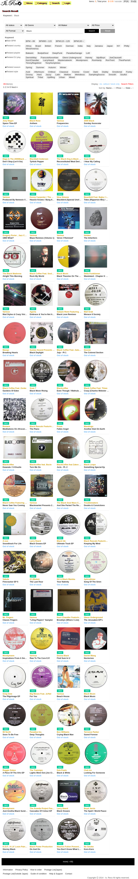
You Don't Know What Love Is (71, 849)
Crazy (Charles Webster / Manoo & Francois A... (106, 391)
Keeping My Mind (92, 543)
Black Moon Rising (39, 391)
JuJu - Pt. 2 (62, 467)
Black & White (63, 773)
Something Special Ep (94, 467)
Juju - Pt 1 (61, 352)
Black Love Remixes (66, 314)
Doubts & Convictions (94, 505)
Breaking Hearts (10, 352)
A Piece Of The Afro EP (14, 773)
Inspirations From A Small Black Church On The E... (27, 658)
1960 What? (8, 238)
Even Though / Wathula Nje (70, 391)
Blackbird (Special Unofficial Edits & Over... (77, 200)
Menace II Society (92, 314)
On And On (35, 849)
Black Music (89, 696)
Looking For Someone (94, 773)
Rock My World (37, 276)
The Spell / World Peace (95, 811)
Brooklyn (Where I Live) (68, 620)
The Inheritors (90, 238)
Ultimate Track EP (65, 543)
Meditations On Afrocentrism (16, 429)
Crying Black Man (65, 735)
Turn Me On (35, 467)
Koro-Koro (89, 849)
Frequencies (63, 123)
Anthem (33, 123)
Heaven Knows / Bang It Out (43, 200)
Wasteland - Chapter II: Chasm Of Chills (102, 276)
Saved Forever (91, 735)
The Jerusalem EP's (93, 620)
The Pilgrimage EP (11, 696)
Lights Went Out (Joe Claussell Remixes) (49, 773)
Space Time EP (10, 123)
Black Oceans (63, 811)
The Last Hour (36, 582)
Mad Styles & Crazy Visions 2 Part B (20, 314)
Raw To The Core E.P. (40, 658)
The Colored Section (93, 352)
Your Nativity (63, 582)
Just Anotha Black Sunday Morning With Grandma (26, 811)
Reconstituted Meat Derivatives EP (73, 161)
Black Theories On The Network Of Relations (78, 276)
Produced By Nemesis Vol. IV (16, 200)
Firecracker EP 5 (10, 582)
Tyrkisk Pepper (37, 161)
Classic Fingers (10, 620)
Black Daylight (37, 352)
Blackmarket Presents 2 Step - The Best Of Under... (54, 505)
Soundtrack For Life (12, 543)
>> (14, 87)
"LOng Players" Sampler (41, 620)
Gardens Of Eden (11, 391)
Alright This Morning (12, 276)
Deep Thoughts (37, 735)
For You (33, 696)
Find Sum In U (63, 658)
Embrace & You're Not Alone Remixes (47, 314)
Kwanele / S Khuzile (12, 467)
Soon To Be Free (10, 735)
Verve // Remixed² (65, 238)
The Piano (34, 429)
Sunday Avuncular (92, 123)
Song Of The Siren (92, 582)
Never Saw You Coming (14, 505)
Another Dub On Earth (94, 429)
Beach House (63, 696)
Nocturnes (89, 658)
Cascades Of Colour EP (41, 811)
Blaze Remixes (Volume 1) (42, 238)
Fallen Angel (63, 429)
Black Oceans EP (38, 543)
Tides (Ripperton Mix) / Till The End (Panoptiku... (107, 200)
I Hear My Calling (92, 161)
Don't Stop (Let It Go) (13, 161)
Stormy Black (9, 849)
